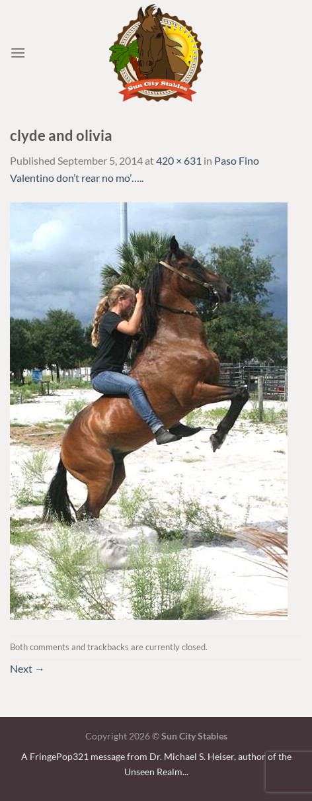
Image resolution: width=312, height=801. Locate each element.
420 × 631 (179, 160)
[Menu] (18, 52)
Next (27, 668)
